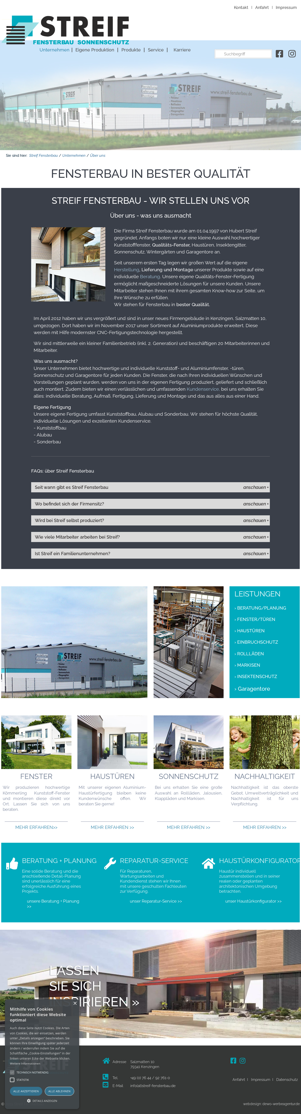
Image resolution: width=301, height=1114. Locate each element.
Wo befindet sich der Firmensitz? (69, 502)
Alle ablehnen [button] (59, 1091)
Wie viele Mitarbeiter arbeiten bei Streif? (77, 535)
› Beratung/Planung (260, 606)
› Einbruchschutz (256, 640)
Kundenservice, (203, 387)
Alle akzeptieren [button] (26, 1091)
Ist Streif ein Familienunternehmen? (72, 551)
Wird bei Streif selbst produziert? (69, 518)
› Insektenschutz (255, 674)
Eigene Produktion (181, 29)
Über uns (97, 154)
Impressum (286, 7)
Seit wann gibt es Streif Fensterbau (71, 485)
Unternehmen (141, 29)
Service (242, 29)
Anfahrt (262, 7)
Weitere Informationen (25, 1063)
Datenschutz (287, 1078)
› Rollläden (249, 652)
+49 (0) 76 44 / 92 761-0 (150, 1076)
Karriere (268, 29)
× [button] (75, 1003)
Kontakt (241, 7)
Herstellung (126, 268)
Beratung (149, 274)
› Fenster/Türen (254, 617)
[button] (42, 1100)
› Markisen (247, 663)
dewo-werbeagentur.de (281, 1102)
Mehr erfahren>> (36, 825)
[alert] (42, 1054)
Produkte (217, 29)
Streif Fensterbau (43, 154)
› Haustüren (249, 629)
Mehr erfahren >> (112, 825)
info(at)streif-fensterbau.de (153, 1084)
